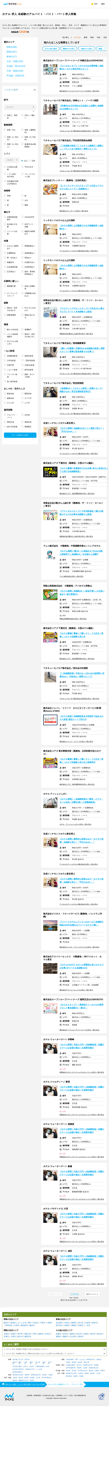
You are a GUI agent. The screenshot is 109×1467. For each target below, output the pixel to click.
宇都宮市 (20, 1369)
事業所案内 (37, 1395)
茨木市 (47, 1334)
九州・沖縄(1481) (14, 61)
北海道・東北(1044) (15, 66)
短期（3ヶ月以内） (30, 148)
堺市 (34, 1334)
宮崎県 (75, 1376)
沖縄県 (81, 1376)
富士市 (80, 1323)
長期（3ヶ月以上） (12, 155)
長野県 (102, 1370)
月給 (105, 37)
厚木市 (49, 1363)
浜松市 (67, 1323)
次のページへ (92, 1294)
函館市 (65, 1336)
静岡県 (33, 1375)
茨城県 (27, 1369)
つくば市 (39, 1369)
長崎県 (86, 1373)
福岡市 (72, 1334)
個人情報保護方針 (80, 1395)
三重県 (50, 1375)
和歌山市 (27, 1334)
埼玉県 (15, 1366)
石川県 (80, 1370)
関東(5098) (11, 47)
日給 (98, 37)
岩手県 (68, 1368)
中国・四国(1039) (14, 71)
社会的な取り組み (49, 1395)
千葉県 (37, 1366)
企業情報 (29, 1395)
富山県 (74, 1370)
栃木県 (15, 1369)
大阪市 (6, 1334)
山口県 (38, 1377)
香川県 (44, 1377)
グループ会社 (68, 1395)
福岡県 (68, 1373)
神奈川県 (15, 1363)
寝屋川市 (27, 1336)
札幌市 (58, 1334)
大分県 (98, 1373)
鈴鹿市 (67, 1325)
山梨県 (97, 1370)
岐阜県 (44, 1375)
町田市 (27, 1359)
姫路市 (40, 1334)
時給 (92, 37)
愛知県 (15, 1375)
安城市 (80, 1325)
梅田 (72, 1359)
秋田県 (79, 1368)
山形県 (85, 1368)
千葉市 (42, 1323)
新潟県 (68, 1370)
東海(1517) (11, 56)
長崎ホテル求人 (69, 49)
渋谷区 (35, 1323)
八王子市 (20, 1359)
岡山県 (20, 1377)
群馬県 (15, 1372)
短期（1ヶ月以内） (12, 148)
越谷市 (32, 1325)
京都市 (13, 1334)
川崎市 (49, 1323)
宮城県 (85, 1365)
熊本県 (92, 1373)
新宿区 (13, 1323)
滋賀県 (74, 1362)
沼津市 (87, 1323)
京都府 (68, 1362)
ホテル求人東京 (51, 49)
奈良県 (80, 1362)
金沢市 (84, 1370)
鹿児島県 (69, 1376)
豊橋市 (74, 1325)
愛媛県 (20, 1380)
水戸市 (32, 1369)
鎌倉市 (44, 1363)
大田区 (16, 1325)
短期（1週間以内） (30, 140)
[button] (104, 48)
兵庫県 (88, 1359)
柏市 (47, 1366)
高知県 (32, 1380)
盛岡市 (73, 1368)
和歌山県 (86, 1362)
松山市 (79, 1334)
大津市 (13, 1336)
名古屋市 (59, 1323)
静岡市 (74, 1323)
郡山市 (99, 1334)
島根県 (32, 1377)
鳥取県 (26, 1377)
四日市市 (59, 1325)
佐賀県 (81, 1373)
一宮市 (87, 1325)
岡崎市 (27, 1375)
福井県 (91, 1370)
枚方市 (20, 1336)
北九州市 (73, 1336)
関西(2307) (11, 52)
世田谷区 (8, 1325)
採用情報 (59, 1395)
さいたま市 (22, 1323)
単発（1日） (12, 139)
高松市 (49, 1377)
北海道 (68, 1365)
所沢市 (25, 1366)
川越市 (20, 1366)
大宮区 (31, 1366)
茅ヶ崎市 (38, 1363)
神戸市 (20, 1334)
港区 (29, 1323)
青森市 (58, 1336)
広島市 (86, 1334)
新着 (85, 37)
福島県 (91, 1368)
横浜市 (6, 1323)
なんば (82, 1359)
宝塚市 (6, 1336)
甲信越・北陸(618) (15, 75)
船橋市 (42, 1366)
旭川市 (92, 1334)
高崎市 (20, 1372)
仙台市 (65, 1334)
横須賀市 (24, 1325)
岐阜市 (94, 1323)
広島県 (15, 1377)
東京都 (15, 1359)
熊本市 (80, 1336)
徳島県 (15, 1380)
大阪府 (68, 1359)
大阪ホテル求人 (87, 49)
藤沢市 (31, 1363)
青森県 (96, 1365)
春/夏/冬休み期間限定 (30, 155)
